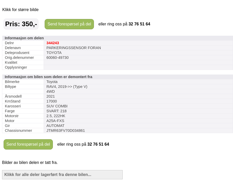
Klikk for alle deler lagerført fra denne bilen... (47, 174)
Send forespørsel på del (69, 24)
